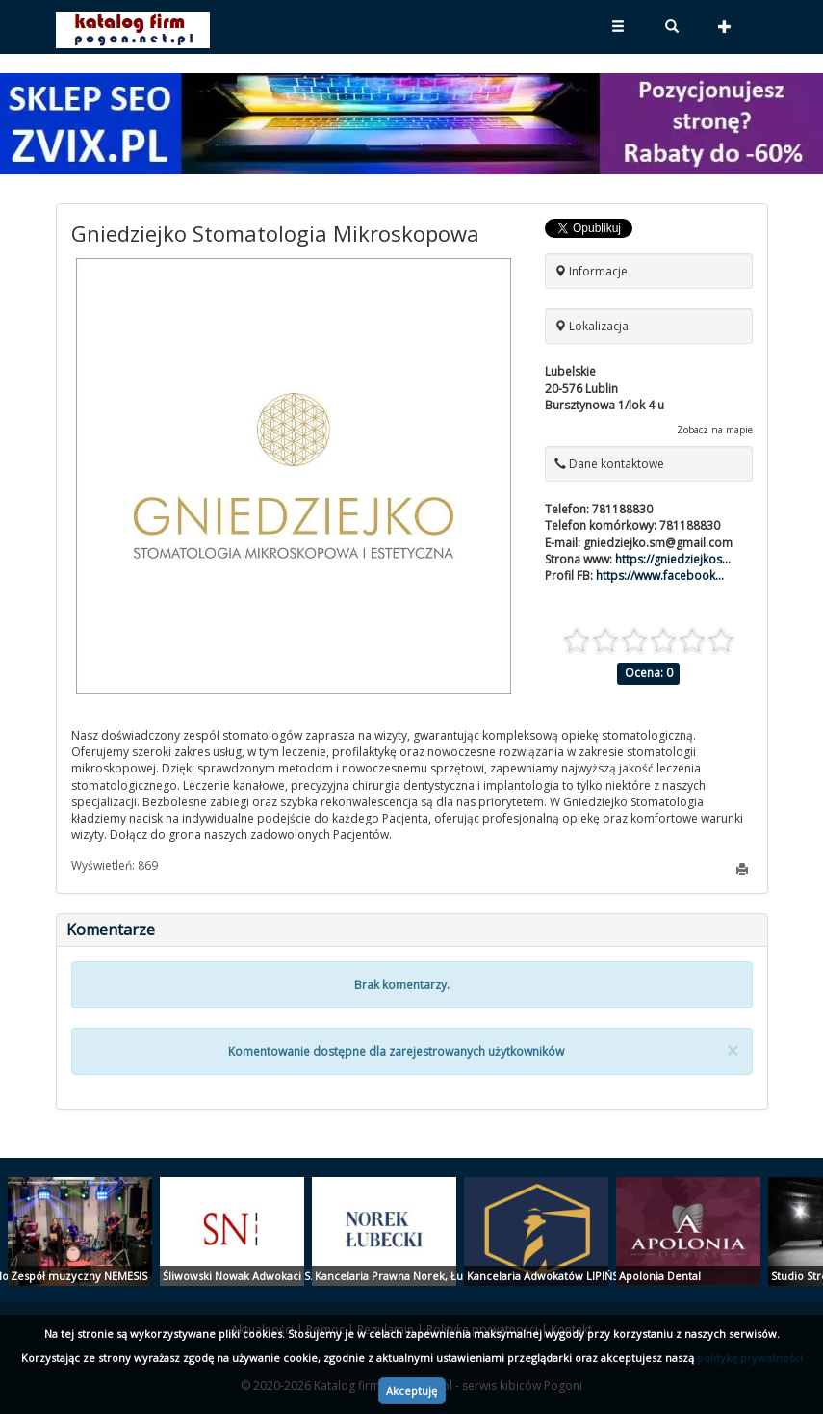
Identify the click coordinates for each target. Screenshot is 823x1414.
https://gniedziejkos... (673, 559)
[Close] (732, 1051)
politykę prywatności (750, 1357)
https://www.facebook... (660, 575)
